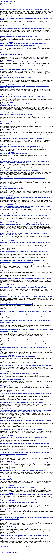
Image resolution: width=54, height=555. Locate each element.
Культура (11, 195)
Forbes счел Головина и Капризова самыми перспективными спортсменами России (26, 365)
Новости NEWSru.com (7, 552)
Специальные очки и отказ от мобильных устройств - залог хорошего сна (23, 437)
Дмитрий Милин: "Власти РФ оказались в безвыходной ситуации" (21, 429)
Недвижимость (12, 168)
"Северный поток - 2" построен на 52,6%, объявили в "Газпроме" (20, 62)
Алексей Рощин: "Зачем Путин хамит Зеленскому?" (16, 304)
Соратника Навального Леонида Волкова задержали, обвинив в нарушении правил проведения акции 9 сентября (26, 518)
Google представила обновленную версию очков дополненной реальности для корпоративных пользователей (25, 444)
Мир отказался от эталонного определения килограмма (17, 356)
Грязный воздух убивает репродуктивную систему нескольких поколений (23, 215)
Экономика (11, 51)
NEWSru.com (6, 2)
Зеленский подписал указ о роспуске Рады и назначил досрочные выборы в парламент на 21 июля (24, 86)
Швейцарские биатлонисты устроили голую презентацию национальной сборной (26, 386)
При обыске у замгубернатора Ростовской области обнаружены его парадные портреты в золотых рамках (25, 104)
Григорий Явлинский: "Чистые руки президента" (15, 528)
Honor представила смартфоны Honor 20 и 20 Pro (16, 77)
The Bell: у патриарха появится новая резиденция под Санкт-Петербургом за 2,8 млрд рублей (25, 394)
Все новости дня (4, 4)
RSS (20, 550)
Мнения (11, 102)
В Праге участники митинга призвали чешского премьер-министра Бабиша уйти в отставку (26, 19)
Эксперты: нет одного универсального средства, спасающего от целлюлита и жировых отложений (25, 478)
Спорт (10, 34)
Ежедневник (15, 550)
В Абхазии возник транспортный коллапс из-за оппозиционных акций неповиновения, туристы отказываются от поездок (22, 261)
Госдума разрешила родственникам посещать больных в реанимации (22, 178)
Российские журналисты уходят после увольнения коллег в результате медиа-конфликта (25, 348)
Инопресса (11, 120)
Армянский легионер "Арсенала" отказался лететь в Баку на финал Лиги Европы (26, 296)
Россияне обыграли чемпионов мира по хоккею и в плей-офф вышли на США (25, 28)
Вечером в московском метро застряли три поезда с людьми (19, 36)
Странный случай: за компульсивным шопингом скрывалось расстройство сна (25, 278)
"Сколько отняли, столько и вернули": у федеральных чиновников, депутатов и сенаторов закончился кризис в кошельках (25, 453)
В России (11, 42)
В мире (10, 16)
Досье (6, 550)
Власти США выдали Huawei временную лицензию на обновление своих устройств (26, 510)
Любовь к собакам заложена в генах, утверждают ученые (18, 271)
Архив (10, 550)
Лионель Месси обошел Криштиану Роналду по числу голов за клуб (21, 402)
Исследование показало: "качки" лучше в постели (16, 114)
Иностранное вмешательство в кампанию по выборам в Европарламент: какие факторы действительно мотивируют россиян (25, 207)
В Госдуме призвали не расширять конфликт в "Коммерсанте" (20, 170)
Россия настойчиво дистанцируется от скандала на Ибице (18, 502)
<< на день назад (5, 546)
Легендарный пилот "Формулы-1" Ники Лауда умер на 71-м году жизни (22, 470)
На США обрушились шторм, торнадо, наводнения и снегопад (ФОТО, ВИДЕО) (25, 9)
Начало (2, 550)
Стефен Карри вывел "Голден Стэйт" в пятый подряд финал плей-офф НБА (24, 463)
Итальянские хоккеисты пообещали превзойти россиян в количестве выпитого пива (25, 243)
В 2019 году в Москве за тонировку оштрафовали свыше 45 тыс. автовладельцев (26, 494)
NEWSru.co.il (4, 551)
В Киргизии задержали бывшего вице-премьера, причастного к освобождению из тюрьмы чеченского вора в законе (26, 53)
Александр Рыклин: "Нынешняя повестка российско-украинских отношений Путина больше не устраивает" (26, 197)
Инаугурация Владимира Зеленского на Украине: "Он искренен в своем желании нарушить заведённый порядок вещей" (25, 421)
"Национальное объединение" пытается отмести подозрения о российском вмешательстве (24, 122)
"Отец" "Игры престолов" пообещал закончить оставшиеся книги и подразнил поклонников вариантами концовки (25, 187)
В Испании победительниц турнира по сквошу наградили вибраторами (22, 138)
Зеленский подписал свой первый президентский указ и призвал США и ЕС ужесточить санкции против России (24, 536)
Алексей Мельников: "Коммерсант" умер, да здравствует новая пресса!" (23, 96)
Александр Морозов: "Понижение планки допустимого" (17, 487)
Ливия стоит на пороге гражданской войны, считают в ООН (19, 69)
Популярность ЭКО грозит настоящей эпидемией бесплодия (19, 373)
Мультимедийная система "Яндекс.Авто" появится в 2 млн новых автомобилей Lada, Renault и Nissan (25, 321)
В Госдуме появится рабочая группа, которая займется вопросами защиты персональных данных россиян (23, 234)
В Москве (9, 551)
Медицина (11, 152)
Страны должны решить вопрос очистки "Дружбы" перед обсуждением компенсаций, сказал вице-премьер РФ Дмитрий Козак (23, 44)
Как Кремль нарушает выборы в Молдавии (13, 153)
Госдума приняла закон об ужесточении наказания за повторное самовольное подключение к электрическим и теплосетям (25, 162)
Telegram (24, 550)
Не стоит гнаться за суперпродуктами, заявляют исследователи (20, 146)
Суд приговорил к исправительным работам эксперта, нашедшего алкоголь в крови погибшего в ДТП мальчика (27, 330)
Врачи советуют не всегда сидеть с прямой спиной (16, 340)
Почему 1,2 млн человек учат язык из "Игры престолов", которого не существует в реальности (26, 312)
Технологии (11, 84)
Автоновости (12, 258)
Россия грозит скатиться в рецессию (12, 379)
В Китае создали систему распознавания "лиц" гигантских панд (20, 131)
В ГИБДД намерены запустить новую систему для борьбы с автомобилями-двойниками (24, 252)
